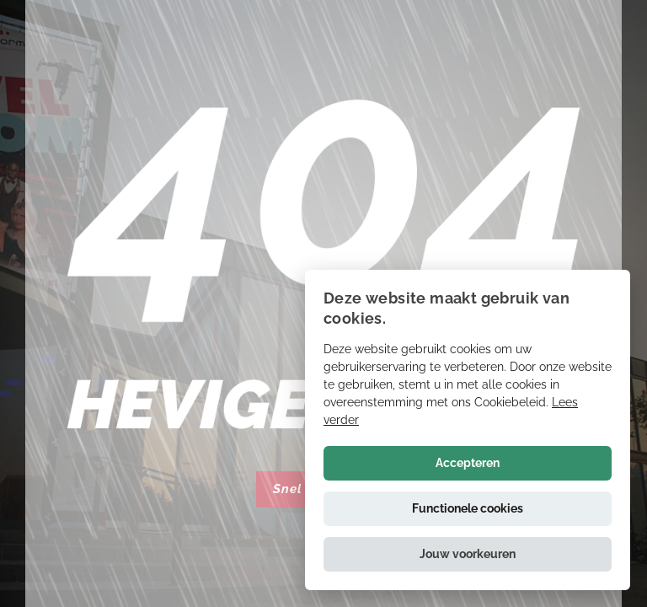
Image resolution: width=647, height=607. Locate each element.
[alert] (467, 430)
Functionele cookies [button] (467, 508)
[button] (468, 554)
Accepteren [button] (468, 463)
